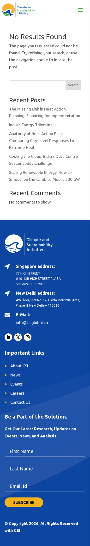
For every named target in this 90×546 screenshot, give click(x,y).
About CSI (19, 366)
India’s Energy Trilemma (31, 124)
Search (73, 85)
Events (16, 384)
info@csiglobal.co (32, 322)
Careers (17, 393)
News (15, 375)
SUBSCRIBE (24, 502)
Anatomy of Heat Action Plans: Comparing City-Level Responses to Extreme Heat (41, 140)
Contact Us (20, 402)
